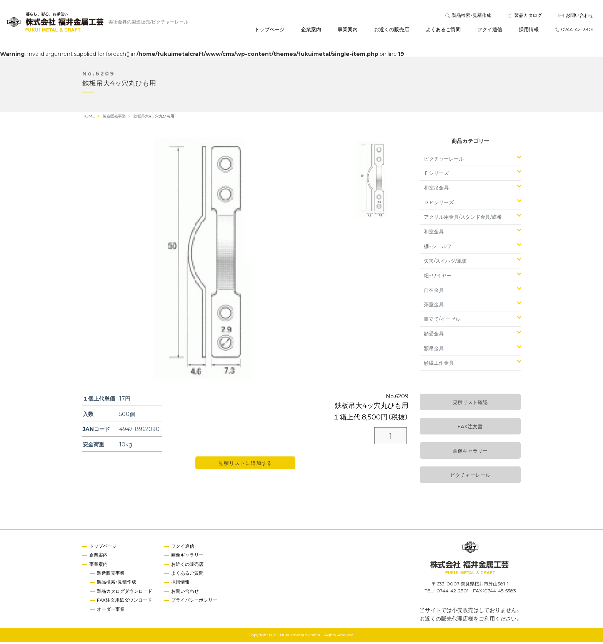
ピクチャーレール (444, 160)
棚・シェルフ (437, 248)
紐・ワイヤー (437, 277)
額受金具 (434, 335)
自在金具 (434, 291)
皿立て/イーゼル (442, 321)
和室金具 (434, 233)
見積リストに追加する (245, 465)
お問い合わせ (575, 16)
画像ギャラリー (470, 452)
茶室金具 (434, 306)
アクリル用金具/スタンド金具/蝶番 (463, 219)
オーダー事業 (111, 612)
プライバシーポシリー (195, 603)
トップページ (270, 30)
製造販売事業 (111, 575)
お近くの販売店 (391, 30)
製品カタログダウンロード (125, 593)
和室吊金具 (436, 189)
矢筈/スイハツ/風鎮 (445, 263)
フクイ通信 (489, 30)
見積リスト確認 (470, 404)
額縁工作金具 (439, 365)
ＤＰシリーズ (439, 204)
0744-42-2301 (574, 30)
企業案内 (311, 30)
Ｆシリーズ (436, 175)
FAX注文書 (470, 428)
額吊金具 (434, 350)
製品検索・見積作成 (468, 16)
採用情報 (529, 30)
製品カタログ (525, 16)
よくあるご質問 (443, 30)
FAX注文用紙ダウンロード (125, 603)
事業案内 (348, 30)
